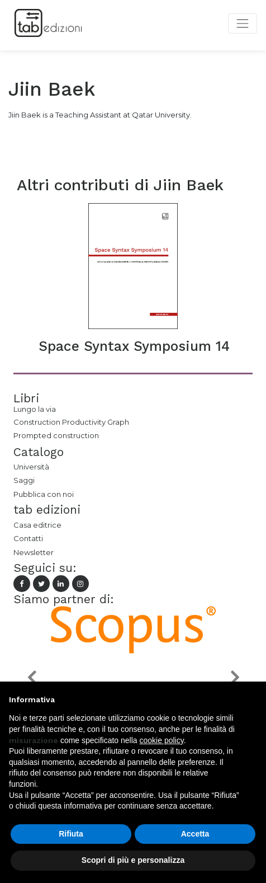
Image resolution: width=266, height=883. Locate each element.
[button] (31, 677)
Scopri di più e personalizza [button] (133, 860)
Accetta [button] (195, 833)
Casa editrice (37, 524)
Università (31, 466)
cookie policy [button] (162, 740)
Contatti (28, 538)
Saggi (24, 480)
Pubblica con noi (43, 494)
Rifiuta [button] (71, 833)
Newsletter (33, 552)
